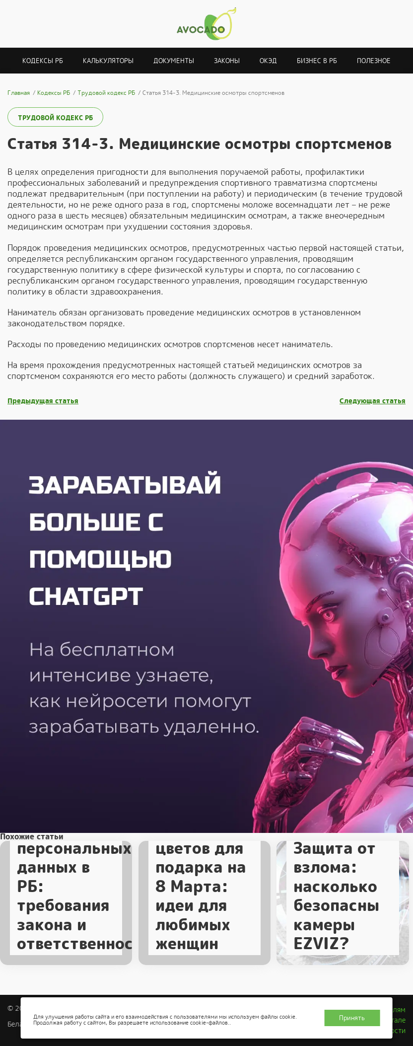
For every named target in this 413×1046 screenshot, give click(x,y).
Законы (227, 61)
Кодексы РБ (42, 61)
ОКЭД (268, 61)
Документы (173, 61)
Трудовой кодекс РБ (55, 118)
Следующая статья (373, 401)
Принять (352, 1018)
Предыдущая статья (42, 401)
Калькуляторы (108, 61)
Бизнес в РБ (317, 61)
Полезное (374, 61)
